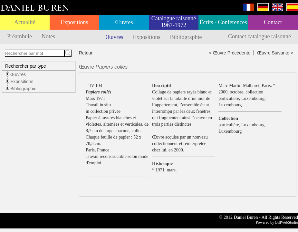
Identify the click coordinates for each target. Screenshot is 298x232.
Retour (85, 52)
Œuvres (124, 22)
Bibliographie (186, 37)
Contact (273, 22)
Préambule (19, 36)
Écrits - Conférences (223, 22)
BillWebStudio (286, 222)
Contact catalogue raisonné (259, 36)
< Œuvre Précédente (230, 52)
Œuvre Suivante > (275, 52)
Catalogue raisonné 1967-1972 (173, 21)
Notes (48, 36)
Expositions (74, 22)
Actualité (24, 22)
